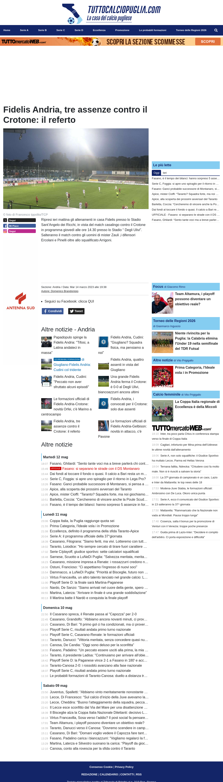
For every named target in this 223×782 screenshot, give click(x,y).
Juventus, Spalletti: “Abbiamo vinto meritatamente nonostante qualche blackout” (110, 692)
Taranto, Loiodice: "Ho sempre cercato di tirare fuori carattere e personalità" (107, 546)
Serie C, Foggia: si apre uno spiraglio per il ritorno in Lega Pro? (98, 479)
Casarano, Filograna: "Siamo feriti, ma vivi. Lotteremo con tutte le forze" (104, 541)
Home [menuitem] (6, 30)
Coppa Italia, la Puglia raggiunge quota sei (82, 521)
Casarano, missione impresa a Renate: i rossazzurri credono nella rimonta (106, 562)
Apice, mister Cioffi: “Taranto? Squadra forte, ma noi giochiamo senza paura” (108, 494)
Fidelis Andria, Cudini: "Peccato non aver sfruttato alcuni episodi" (71, 382)
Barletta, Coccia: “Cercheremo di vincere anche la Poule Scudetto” (100, 499)
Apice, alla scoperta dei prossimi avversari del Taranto (91, 489)
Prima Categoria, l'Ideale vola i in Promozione (84, 526)
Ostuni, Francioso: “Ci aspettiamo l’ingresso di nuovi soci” (93, 567)
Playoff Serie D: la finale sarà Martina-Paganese (86, 582)
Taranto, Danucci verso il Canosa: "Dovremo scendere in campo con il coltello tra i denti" (117, 728)
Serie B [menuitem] (42, 30)
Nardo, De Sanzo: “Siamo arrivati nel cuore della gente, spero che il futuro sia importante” (118, 587)
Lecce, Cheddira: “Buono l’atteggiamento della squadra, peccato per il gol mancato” (113, 702)
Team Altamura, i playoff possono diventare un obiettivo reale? (97, 723)
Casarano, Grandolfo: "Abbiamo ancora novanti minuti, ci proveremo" (102, 619)
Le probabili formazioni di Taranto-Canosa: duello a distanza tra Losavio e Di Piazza (113, 676)
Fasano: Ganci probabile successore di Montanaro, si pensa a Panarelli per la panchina (116, 484)
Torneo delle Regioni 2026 (174, 321)
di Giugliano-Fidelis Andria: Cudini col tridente (72, 365)
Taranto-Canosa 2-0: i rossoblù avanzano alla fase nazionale (96, 665)
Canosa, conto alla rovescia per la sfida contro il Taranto (92, 748)
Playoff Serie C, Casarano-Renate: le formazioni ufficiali (92, 635)
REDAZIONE (89, 774)
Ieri (165, 172)
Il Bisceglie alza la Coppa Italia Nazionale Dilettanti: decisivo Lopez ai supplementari (114, 712)
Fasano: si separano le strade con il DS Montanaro (95, 468)
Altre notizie (163, 360)
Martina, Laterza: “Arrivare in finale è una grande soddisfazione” (98, 593)
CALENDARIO (109, 774)
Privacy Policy (124, 767)
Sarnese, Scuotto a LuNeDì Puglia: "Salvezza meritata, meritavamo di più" (106, 557)
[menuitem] (216, 30)
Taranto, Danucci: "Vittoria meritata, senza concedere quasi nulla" (99, 640)
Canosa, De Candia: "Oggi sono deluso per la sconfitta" (92, 645)
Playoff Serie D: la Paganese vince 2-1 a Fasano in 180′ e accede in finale (106, 660)
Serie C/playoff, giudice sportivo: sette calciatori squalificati (94, 551)
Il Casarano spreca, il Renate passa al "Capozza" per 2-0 (93, 614)
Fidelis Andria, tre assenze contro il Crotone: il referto (67, 426)
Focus (158, 286)
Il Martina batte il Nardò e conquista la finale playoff (89, 598)
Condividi (53, 311)
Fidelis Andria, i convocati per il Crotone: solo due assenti (129, 404)
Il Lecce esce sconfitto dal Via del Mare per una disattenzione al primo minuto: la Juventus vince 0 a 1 (127, 707)
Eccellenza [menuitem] (99, 30)
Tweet (76, 311)
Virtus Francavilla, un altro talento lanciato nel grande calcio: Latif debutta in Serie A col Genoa (121, 577)
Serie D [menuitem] (79, 30)
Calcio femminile (166, 394)
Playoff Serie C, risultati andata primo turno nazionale (90, 629)
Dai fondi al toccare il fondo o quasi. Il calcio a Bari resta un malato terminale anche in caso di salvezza (128, 474)
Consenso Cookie (101, 767)
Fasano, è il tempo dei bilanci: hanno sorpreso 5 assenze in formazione (104, 504)
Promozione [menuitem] (122, 30)
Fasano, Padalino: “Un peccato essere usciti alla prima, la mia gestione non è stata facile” (118, 650)
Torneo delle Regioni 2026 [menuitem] (191, 30)
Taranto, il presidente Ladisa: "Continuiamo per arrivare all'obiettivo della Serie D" (111, 655)
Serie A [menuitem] (24, 30)
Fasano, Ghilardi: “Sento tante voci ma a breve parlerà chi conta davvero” (105, 463)
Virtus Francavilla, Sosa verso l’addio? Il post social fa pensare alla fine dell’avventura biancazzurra (125, 718)
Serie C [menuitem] (60, 30)
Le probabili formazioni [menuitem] (152, 30)
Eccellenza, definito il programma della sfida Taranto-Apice (94, 531)
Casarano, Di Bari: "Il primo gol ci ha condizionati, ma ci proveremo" (101, 624)
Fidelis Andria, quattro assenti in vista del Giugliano (127, 365)
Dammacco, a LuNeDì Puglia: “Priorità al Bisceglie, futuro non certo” (102, 572)
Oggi (156, 172)
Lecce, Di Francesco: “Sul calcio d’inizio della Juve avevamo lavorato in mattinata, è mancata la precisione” (131, 697)
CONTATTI (127, 774)
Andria (56, 287)
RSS (139, 774)
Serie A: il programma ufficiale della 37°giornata (86, 536)
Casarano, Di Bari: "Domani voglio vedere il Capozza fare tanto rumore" (104, 733)
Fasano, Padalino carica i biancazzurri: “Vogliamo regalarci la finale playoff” (107, 738)
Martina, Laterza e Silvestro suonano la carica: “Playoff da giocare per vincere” (109, 743)
